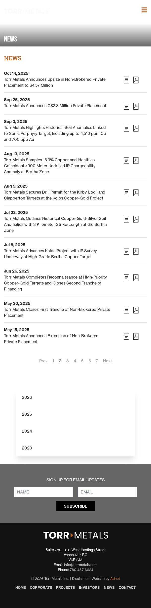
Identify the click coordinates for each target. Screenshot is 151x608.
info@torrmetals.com (80, 565)
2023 (27, 448)
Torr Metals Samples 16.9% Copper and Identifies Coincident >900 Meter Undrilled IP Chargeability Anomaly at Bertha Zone (49, 165)
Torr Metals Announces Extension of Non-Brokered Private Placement (51, 338)
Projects (65, 587)
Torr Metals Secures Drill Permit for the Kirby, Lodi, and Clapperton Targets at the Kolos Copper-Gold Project (54, 195)
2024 (27, 431)
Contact (127, 587)
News (109, 587)
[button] (144, 3)
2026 (27, 397)
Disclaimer (80, 578)
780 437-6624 (81, 569)
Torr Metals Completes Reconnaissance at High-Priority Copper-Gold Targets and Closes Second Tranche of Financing (55, 283)
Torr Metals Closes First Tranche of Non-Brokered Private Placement (57, 312)
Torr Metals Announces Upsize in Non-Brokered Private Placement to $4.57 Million (55, 82)
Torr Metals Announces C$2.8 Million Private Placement (55, 105)
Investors (89, 587)
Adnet (115, 578)
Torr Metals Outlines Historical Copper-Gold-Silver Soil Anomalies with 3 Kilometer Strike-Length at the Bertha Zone (55, 224)
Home (20, 587)
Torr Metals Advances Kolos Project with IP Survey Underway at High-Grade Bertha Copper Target (50, 253)
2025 (27, 414)
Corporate (41, 587)
